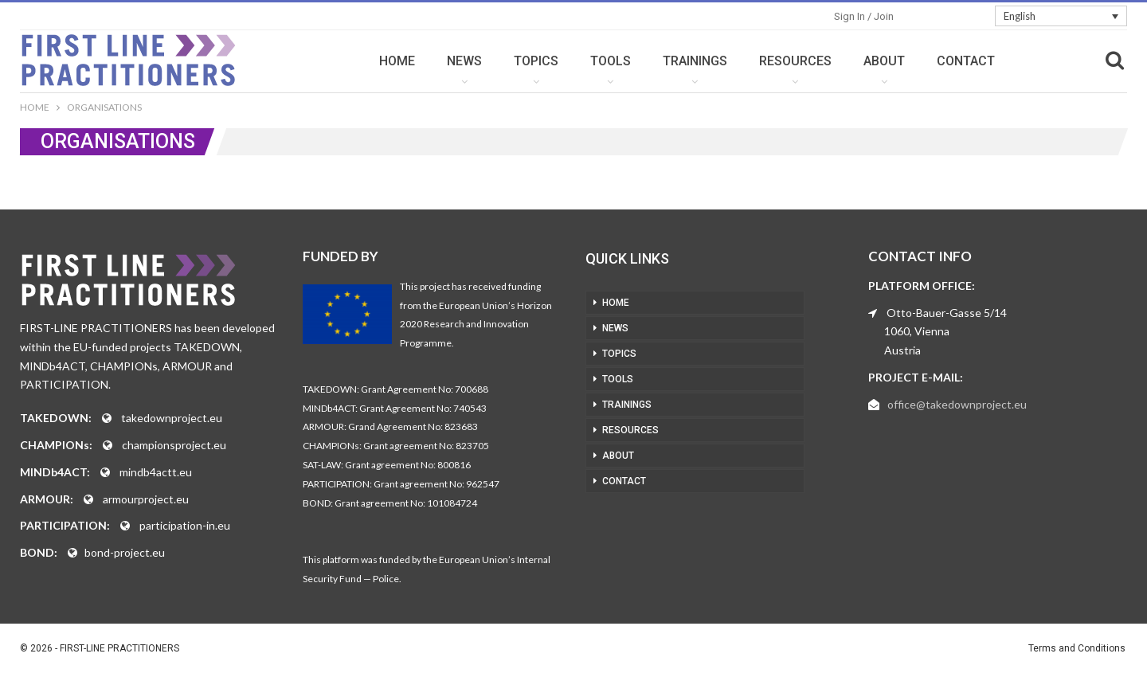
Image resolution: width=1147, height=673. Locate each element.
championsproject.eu (174, 445)
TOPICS (536, 60)
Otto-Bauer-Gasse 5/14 (947, 312)
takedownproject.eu (171, 418)
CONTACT (966, 60)
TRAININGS (695, 60)
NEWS (464, 60)
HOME (397, 60)
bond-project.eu (124, 552)
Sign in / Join (864, 16)
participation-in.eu (184, 525)
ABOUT (884, 60)
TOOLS (610, 60)
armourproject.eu (146, 499)
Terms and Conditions (1076, 648)
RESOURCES (795, 60)
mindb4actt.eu (155, 472)
